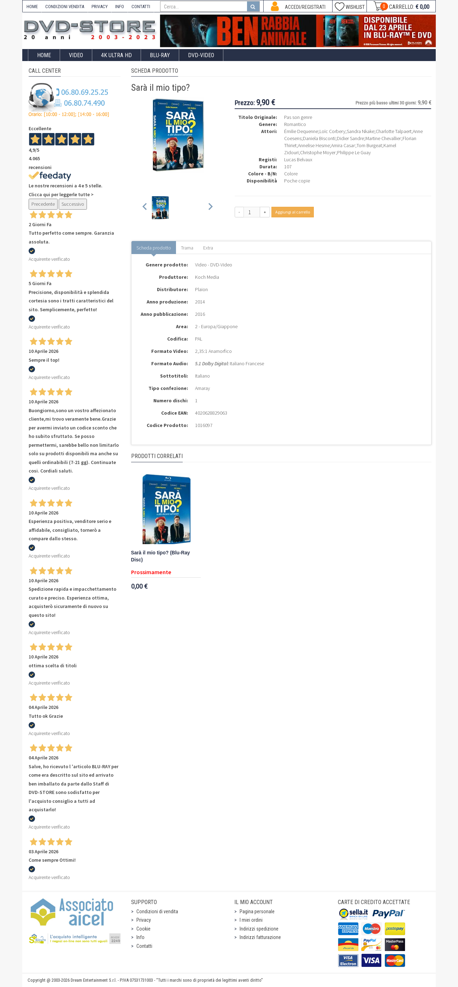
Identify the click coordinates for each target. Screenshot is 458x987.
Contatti (144, 946)
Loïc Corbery (332, 131)
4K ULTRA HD (116, 55)
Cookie (143, 929)
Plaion (201, 289)
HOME (32, 6)
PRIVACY (100, 6)
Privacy (143, 920)
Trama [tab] (187, 248)
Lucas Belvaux (298, 159)
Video (76, 55)
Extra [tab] (208, 248)
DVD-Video (201, 55)
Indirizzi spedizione (259, 929)
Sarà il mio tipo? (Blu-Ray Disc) (160, 556)
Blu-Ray (160, 55)
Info (140, 937)
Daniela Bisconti (319, 138)
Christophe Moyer (318, 152)
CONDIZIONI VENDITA (64, 6)
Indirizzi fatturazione (260, 937)
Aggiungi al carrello (292, 212)
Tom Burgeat (369, 145)
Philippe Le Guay (354, 152)
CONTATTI (140, 6)
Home (44, 55)
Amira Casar (343, 145)
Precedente (43, 204)
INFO (119, 6)
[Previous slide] (145, 208)
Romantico (295, 124)
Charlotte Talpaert (393, 131)
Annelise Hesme (314, 145)
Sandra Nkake (360, 131)
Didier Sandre (350, 138)
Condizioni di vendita (157, 911)
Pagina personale (257, 911)
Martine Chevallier (383, 138)
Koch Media (207, 277)
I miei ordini (251, 920)
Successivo (72, 204)
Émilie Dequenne (301, 131)
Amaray (202, 388)
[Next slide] (210, 208)
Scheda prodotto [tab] (153, 248)
